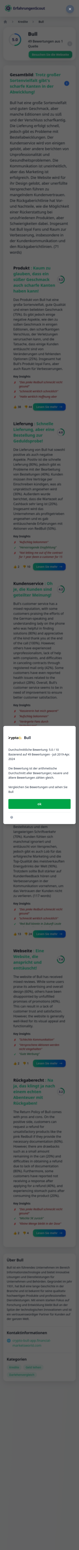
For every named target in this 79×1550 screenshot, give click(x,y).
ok (39, 804)
